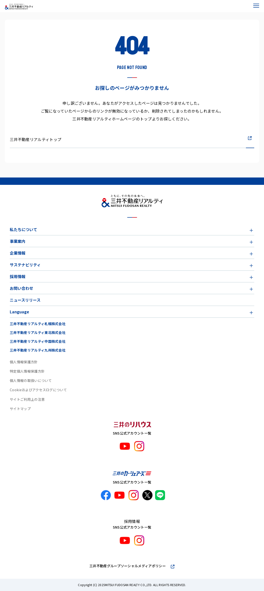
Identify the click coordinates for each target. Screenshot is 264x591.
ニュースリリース (25, 300)
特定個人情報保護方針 (27, 371)
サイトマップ (20, 408)
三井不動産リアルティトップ (35, 139)
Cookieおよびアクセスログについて (38, 389)
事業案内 (17, 241)
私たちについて (23, 229)
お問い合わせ (21, 288)
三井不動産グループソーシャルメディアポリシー (127, 565)
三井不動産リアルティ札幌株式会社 (37, 323)
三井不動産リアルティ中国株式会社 (37, 341)
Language (19, 312)
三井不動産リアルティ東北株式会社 (37, 332)
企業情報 (17, 253)
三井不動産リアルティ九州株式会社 (37, 350)
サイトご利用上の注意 (27, 399)
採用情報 (17, 276)
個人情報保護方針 (24, 361)
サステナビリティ (25, 265)
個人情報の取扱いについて (31, 380)
